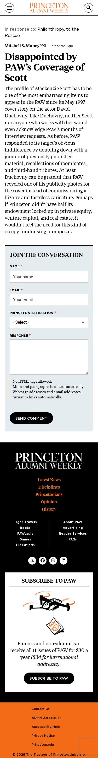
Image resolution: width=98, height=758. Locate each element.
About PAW (72, 522)
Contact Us (41, 709)
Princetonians (49, 494)
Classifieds (25, 545)
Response (19, 335)
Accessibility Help (46, 726)
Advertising (73, 527)
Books (25, 527)
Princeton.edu (43, 744)
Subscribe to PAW (49, 678)
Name (15, 266)
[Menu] (9, 8)
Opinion (49, 501)
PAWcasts (25, 533)
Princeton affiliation (31, 313)
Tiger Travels (25, 522)
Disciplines (49, 487)
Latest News (49, 479)
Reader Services (73, 533)
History (49, 509)
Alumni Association (46, 717)
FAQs (72, 539)
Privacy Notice (43, 735)
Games (25, 539)
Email (15, 290)
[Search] (88, 8)
